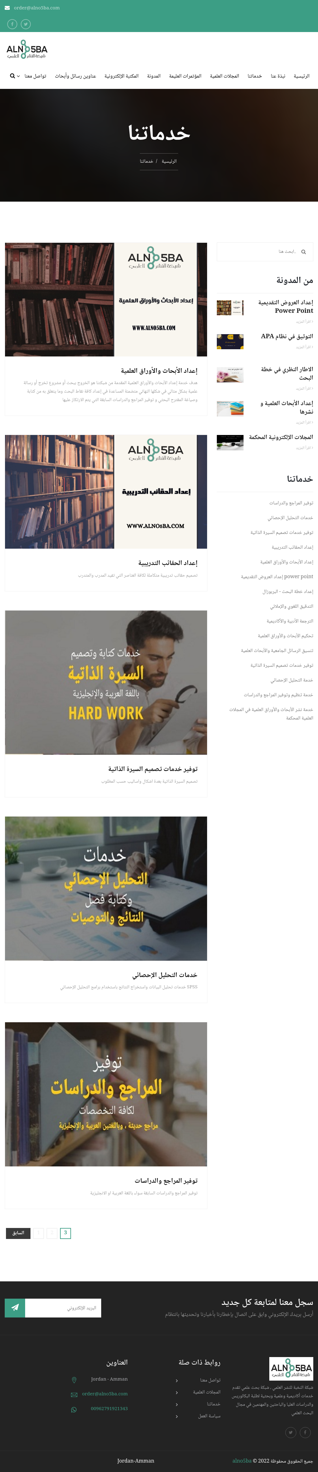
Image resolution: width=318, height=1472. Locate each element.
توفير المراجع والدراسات (165, 1181)
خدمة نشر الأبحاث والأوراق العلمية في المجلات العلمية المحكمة (271, 714)
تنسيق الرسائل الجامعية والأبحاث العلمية (277, 651)
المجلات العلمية (224, 76)
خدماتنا (255, 76)
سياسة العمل (209, 1416)
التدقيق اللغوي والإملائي (291, 606)
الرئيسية (302, 76)
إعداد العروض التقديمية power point (285, 307)
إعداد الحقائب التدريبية (168, 563)
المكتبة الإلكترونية (122, 76)
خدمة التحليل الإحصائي (292, 680)
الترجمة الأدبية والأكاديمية (289, 621)
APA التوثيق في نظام (287, 337)
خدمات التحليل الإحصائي (165, 975)
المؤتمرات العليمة (185, 76)
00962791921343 (109, 1409)
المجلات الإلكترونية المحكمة (281, 437)
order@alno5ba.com (37, 8)
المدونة (154, 76)
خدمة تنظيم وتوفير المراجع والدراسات (278, 695)
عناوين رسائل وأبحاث (75, 76)
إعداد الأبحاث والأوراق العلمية (159, 371)
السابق (18, 1233)
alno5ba (242, 1461)
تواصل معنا (35, 76)
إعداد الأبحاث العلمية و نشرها (286, 408)
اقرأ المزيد (304, 321)
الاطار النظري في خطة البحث (287, 374)
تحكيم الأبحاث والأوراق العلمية (285, 636)
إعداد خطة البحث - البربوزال (287, 592)
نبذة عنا (278, 76)
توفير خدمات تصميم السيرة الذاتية (153, 769)
